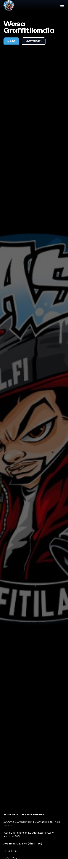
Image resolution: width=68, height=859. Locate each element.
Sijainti (11, 40)
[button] (62, 5)
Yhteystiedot (34, 40)
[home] (8, 5)
